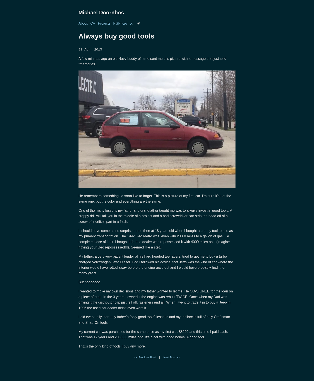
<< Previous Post (145, 357)
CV (92, 23)
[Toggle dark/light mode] (138, 23)
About (83, 23)
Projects (104, 23)
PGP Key (120, 23)
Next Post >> (171, 357)
